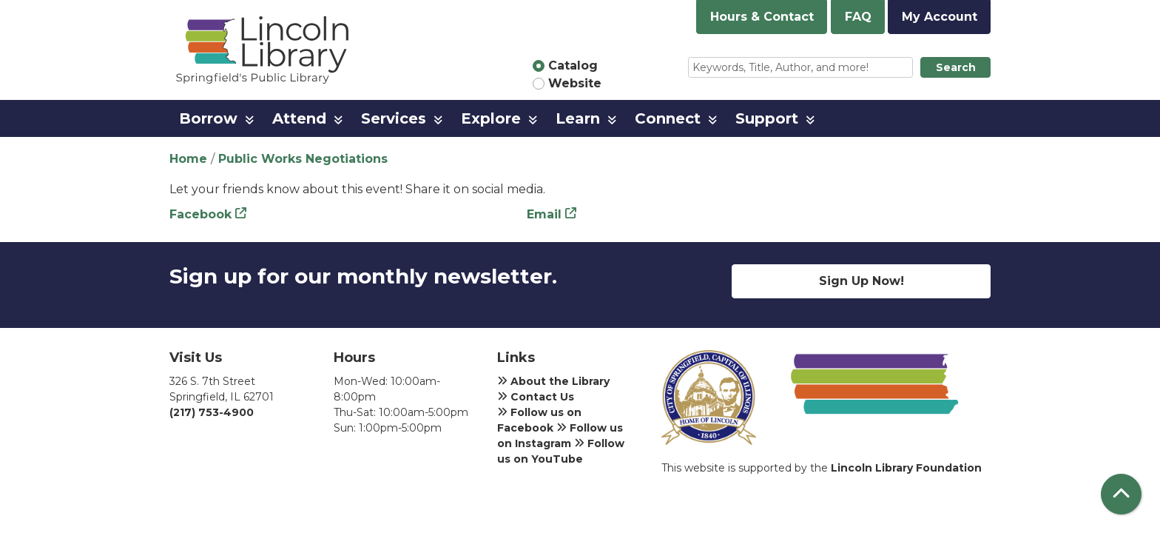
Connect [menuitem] (668, 118)
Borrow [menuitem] (208, 118)
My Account (939, 17)
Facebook (200, 214)
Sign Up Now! (861, 281)
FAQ (858, 17)
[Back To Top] (1121, 494)
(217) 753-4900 (211, 412)
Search (956, 67)
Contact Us (535, 396)
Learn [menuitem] (578, 118)
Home (188, 159)
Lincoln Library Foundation (906, 468)
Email (544, 214)
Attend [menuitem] (299, 118)
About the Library (553, 381)
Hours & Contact (762, 17)
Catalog (573, 65)
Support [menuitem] (766, 118)
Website (574, 83)
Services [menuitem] (393, 118)
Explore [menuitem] (491, 118)
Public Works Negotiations (303, 159)
